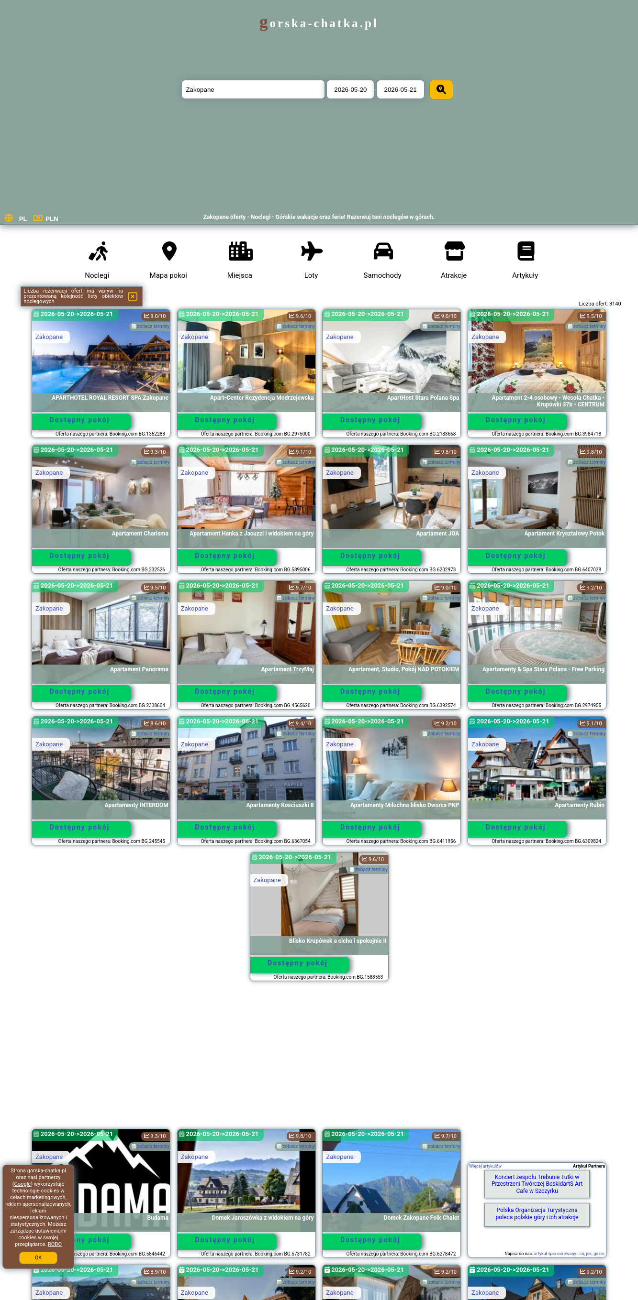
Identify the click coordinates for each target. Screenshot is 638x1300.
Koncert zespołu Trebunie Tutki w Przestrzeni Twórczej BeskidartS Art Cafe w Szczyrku (537, 1184)
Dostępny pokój (80, 420)
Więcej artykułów (485, 1166)
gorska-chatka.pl (319, 23)
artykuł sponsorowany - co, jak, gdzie (569, 1253)
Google (22, 1184)
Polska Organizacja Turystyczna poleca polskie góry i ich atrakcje (537, 1213)
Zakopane (49, 336)
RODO (55, 1244)
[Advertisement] (319, 1059)
